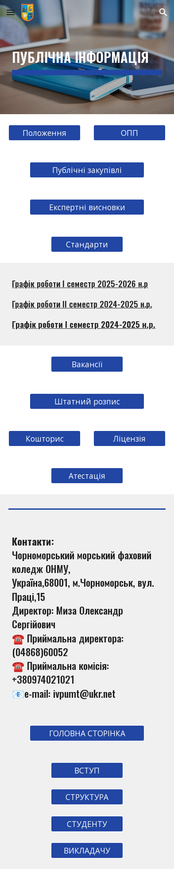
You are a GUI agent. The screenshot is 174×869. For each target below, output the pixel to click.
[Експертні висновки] (87, 207)
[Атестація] (87, 475)
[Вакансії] (87, 364)
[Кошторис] (44, 438)
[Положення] (44, 133)
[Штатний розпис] (87, 401)
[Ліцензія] (129, 438)
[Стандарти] (87, 244)
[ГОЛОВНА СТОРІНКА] (87, 733)
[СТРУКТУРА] (87, 797)
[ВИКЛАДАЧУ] (87, 850)
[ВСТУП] (87, 770)
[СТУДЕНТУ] (87, 823)
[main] (86, 57)
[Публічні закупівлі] (87, 170)
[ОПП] (129, 133)
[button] (10, 12)
